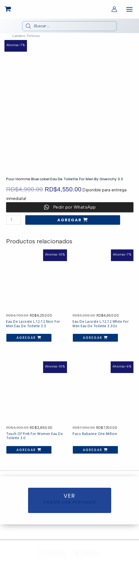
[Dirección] (87, 553)
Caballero (18, 35)
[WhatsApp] (52, 553)
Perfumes (33, 35)
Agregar (70, 220)
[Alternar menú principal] (129, 9)
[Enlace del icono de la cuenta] (114, 9)
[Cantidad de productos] (13, 220)
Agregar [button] (26, 337)
